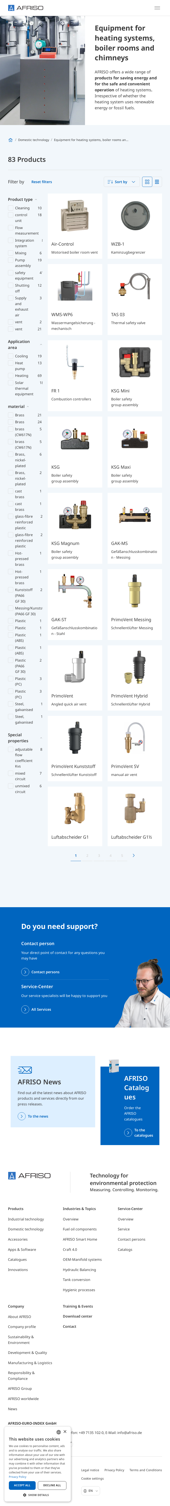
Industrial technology (26, 1219)
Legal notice (90, 1470)
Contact (69, 1326)
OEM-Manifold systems (82, 1259)
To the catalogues (143, 1133)
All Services (41, 1009)
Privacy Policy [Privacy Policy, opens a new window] (17, 1477)
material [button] (16, 406)
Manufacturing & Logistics (30, 1362)
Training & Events (78, 1306)
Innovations (18, 1269)
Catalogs (125, 1249)
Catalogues (17, 1259)
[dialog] (37, 1464)
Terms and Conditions (145, 1470)
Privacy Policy (114, 1470)
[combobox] (122, 182)
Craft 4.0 (70, 1249)
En (93, 1490)
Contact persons (45, 971)
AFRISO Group (20, 1388)
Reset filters (41, 181)
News (12, 1408)
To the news (38, 1116)
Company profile (22, 1326)
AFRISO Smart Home (80, 1239)
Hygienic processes (79, 1289)
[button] (37, 1495)
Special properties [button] (18, 737)
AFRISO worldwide (23, 1398)
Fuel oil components (80, 1229)
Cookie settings (92, 1478)
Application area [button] (19, 344)
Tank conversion (76, 1279)
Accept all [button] (22, 1485)
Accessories (18, 1239)
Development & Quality (27, 1352)
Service (124, 1229)
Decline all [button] (52, 1485)
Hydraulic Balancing (79, 1269)
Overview (71, 1219)
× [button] (64, 1432)
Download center (77, 1316)
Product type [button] (20, 199)
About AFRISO (19, 1316)
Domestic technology (26, 1229)
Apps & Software (22, 1249)
